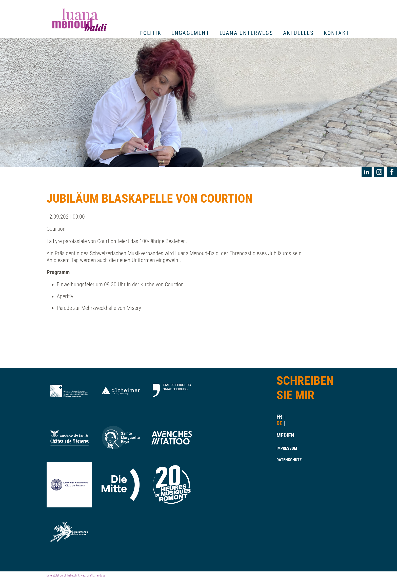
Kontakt (336, 33)
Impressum (283, 448)
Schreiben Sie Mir (305, 387)
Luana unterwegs (246, 33)
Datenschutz (283, 459)
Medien (283, 435)
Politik (150, 33)
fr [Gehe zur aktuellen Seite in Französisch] (279, 417)
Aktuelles (298, 33)
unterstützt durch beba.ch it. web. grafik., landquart (77, 575)
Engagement (190, 33)
